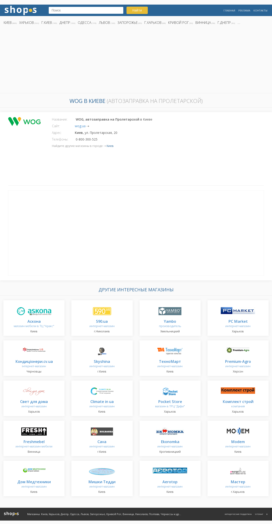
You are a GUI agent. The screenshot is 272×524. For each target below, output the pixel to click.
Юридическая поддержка (238, 514)
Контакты (260, 10)
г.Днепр (224, 22)
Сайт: (56, 126)
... (238, 22)
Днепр (64, 22)
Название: (59, 119)
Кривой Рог (178, 22)
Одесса (84, 22)
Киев (8, 22)
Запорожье (128, 22)
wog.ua (80, 126)
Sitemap (259, 514)
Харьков (26, 22)
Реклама (244, 10)
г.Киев (46, 22)
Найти (137, 10)
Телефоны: (60, 139)
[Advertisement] (136, 60)
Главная (229, 10)
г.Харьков (153, 22)
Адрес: (57, 132)
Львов (104, 22)
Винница (203, 22)
